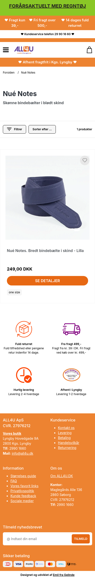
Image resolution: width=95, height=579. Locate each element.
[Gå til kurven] (87, 50)
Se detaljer (47, 280)
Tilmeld (80, 539)
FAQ (13, 481)
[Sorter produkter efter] (42, 129)
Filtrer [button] (14, 129)
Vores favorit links (24, 486)
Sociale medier (22, 501)
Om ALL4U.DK (61, 476)
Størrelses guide (23, 476)
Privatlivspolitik (22, 491)
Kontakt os (66, 428)
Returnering (67, 448)
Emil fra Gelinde (64, 575)
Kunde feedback (23, 496)
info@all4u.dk (22, 453)
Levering (64, 433)
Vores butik (12, 433)
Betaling (64, 438)
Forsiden (8, 72)
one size (14, 292)
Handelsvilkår (68, 443)
